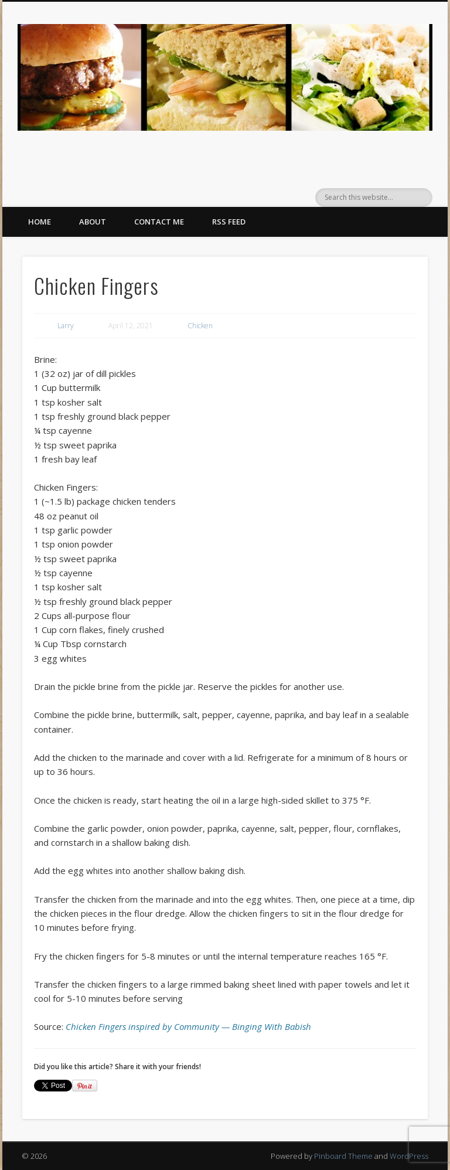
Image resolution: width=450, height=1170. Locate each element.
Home (39, 221)
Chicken (200, 326)
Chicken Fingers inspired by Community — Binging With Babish (188, 1026)
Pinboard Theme (343, 1156)
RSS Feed (229, 221)
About (92, 221)
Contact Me (159, 221)
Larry (65, 326)
